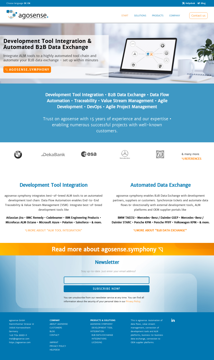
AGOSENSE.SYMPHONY (101, 324)
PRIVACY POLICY (58, 346)
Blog (202, 3)
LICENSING (96, 342)
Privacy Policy (133, 301)
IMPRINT (54, 342)
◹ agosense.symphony (27, 69)
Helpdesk (188, 3)
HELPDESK (55, 349)
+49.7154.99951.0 (18, 335)
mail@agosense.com (19, 338)
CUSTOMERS (56, 327)
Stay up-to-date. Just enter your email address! (108, 271)
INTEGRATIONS (98, 338)
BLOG (52, 331)
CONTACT (54, 335)
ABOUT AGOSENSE (59, 324)
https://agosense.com (20, 342)
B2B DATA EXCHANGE (101, 335)
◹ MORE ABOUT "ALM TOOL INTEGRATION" (53, 230)
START (124, 16)
